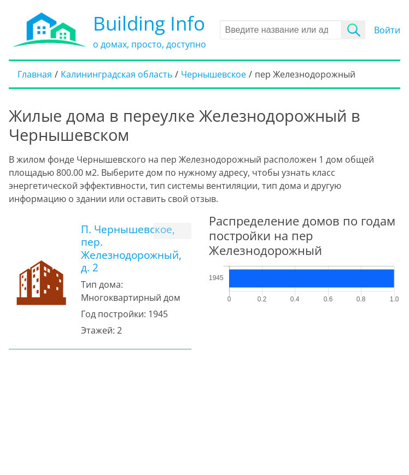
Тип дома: (102, 284)
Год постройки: (113, 314)
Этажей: (98, 330)
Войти (387, 30)
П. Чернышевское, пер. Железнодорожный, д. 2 (131, 248)
